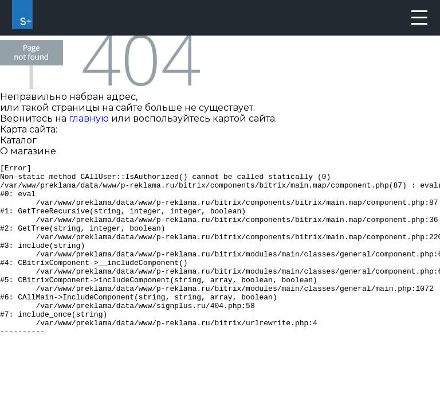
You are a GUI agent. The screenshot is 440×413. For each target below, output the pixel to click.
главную (89, 118)
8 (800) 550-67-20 (392, 17)
